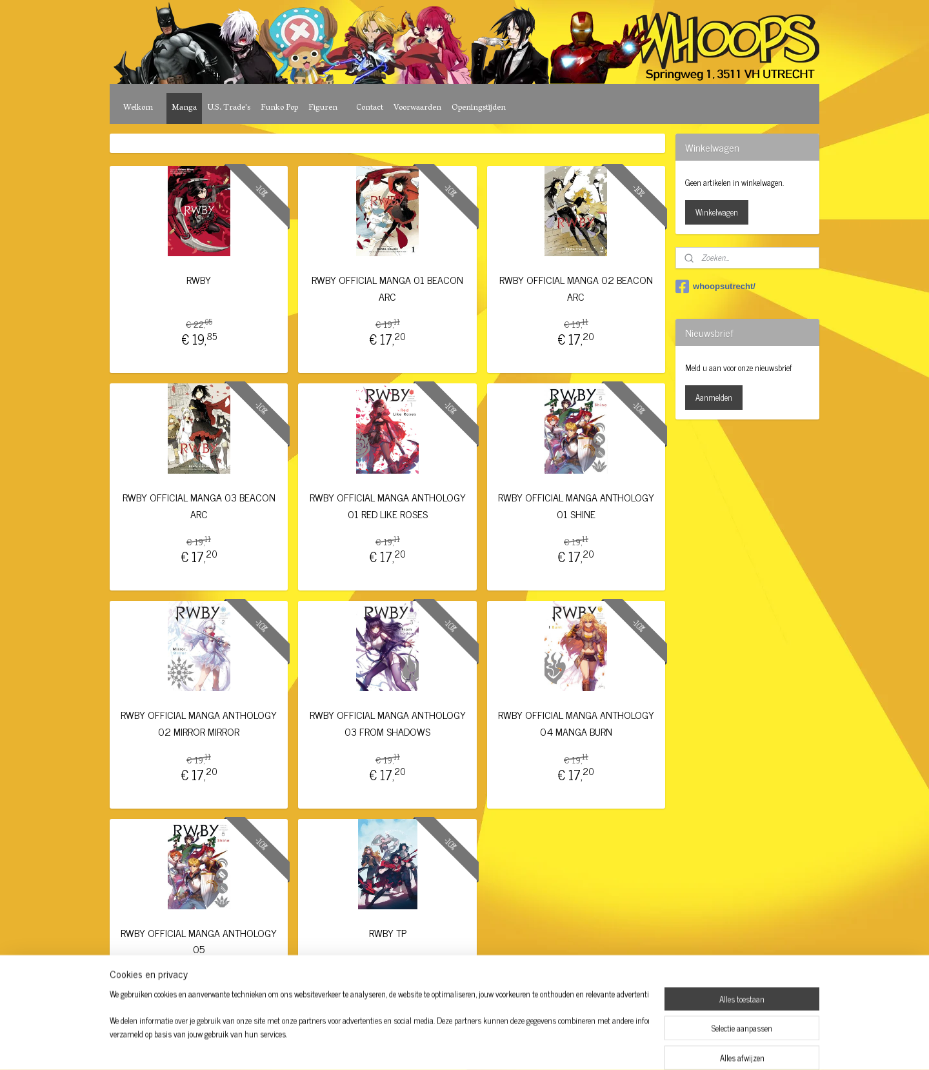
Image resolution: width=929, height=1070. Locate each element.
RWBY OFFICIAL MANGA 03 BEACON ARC (199, 505)
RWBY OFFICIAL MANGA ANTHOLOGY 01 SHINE (576, 505)
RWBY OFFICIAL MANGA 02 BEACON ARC (576, 288)
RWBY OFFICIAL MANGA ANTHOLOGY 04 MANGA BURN (576, 723)
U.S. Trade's (228, 108)
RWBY (198, 280)
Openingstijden (479, 108)
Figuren (322, 108)
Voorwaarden (417, 108)
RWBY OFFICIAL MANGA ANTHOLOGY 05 (199, 941)
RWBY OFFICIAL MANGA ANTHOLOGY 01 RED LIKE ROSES (387, 505)
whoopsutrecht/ (715, 286)
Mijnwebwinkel (570, 1046)
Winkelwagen (716, 212)
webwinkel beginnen (483, 1046)
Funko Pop (279, 108)
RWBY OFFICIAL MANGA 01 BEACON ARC (387, 288)
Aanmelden (713, 397)
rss (448, 1046)
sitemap (428, 1046)
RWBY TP (387, 933)
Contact (369, 108)
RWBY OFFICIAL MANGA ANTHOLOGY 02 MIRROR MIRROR (199, 723)
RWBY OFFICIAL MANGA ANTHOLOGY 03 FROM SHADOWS (387, 723)
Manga (184, 108)
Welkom (138, 108)
